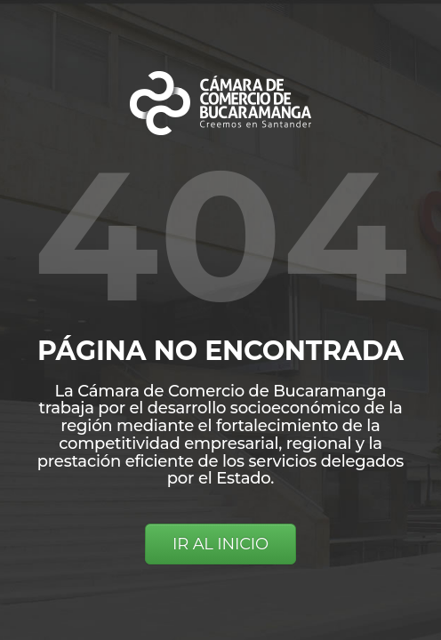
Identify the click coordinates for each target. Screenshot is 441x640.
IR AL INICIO (220, 544)
